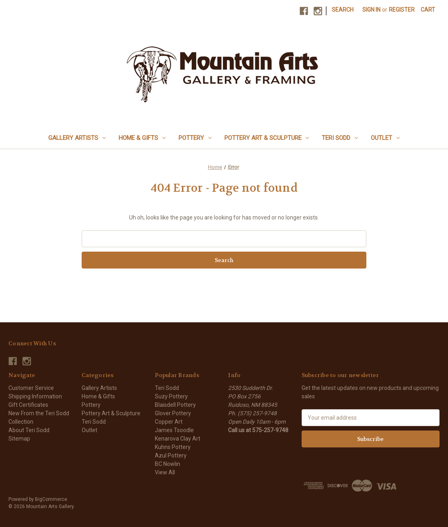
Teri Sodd (340, 137)
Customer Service (31, 388)
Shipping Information (35, 396)
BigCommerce (51, 499)
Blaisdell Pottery (175, 405)
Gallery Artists (77, 137)
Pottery (195, 137)
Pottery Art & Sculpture (266, 137)
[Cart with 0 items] (428, 10)
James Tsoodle (174, 430)
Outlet (385, 137)
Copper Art (169, 421)
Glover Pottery (173, 413)
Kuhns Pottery (173, 447)
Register (402, 9)
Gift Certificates (28, 405)
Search (342, 9)
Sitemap (19, 438)
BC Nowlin (167, 464)
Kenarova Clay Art (177, 438)
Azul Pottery (171, 455)
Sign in (371, 9)
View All (165, 472)
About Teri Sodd (28, 430)
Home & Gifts (142, 137)
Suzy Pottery (171, 396)
